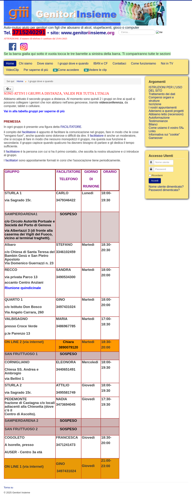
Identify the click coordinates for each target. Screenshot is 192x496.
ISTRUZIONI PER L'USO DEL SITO (165, 89)
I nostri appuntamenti (163, 107)
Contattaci (119, 63)
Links (152, 131)
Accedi (154, 180)
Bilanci (153, 124)
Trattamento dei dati (162, 94)
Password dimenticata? (164, 190)
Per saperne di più (36, 69)
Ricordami (157, 175)
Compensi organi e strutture (161, 99)
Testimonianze (158, 121)
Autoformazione (159, 117)
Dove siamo (45, 63)
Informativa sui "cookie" (164, 134)
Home (10, 63)
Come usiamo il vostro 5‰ (166, 127)
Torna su (8, 487)
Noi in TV (167, 63)
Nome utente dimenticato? (166, 186)
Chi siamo (25, 63)
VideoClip (12, 69)
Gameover (156, 137)
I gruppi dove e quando (73, 63)
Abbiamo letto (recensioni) (166, 114)
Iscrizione (155, 104)
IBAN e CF (100, 63)
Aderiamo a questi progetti (166, 110)
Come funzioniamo (143, 63)
